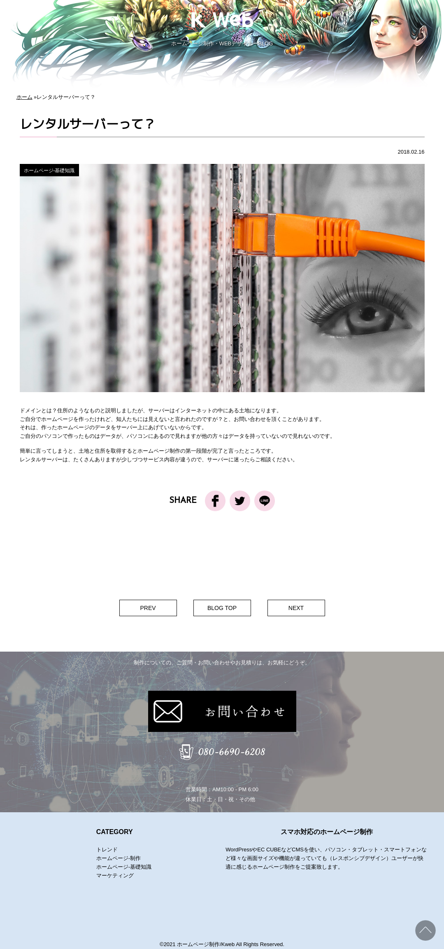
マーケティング (115, 875)
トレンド (107, 849)
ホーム (24, 97)
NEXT (296, 608)
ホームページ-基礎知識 (49, 170)
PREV (148, 608)
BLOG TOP (222, 608)
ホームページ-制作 (118, 858)
